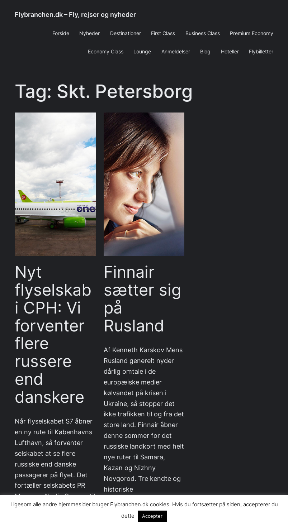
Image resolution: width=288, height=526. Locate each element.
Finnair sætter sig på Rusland (142, 298)
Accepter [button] (152, 516)
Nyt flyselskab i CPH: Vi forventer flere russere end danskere (53, 334)
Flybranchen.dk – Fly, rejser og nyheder (75, 14)
